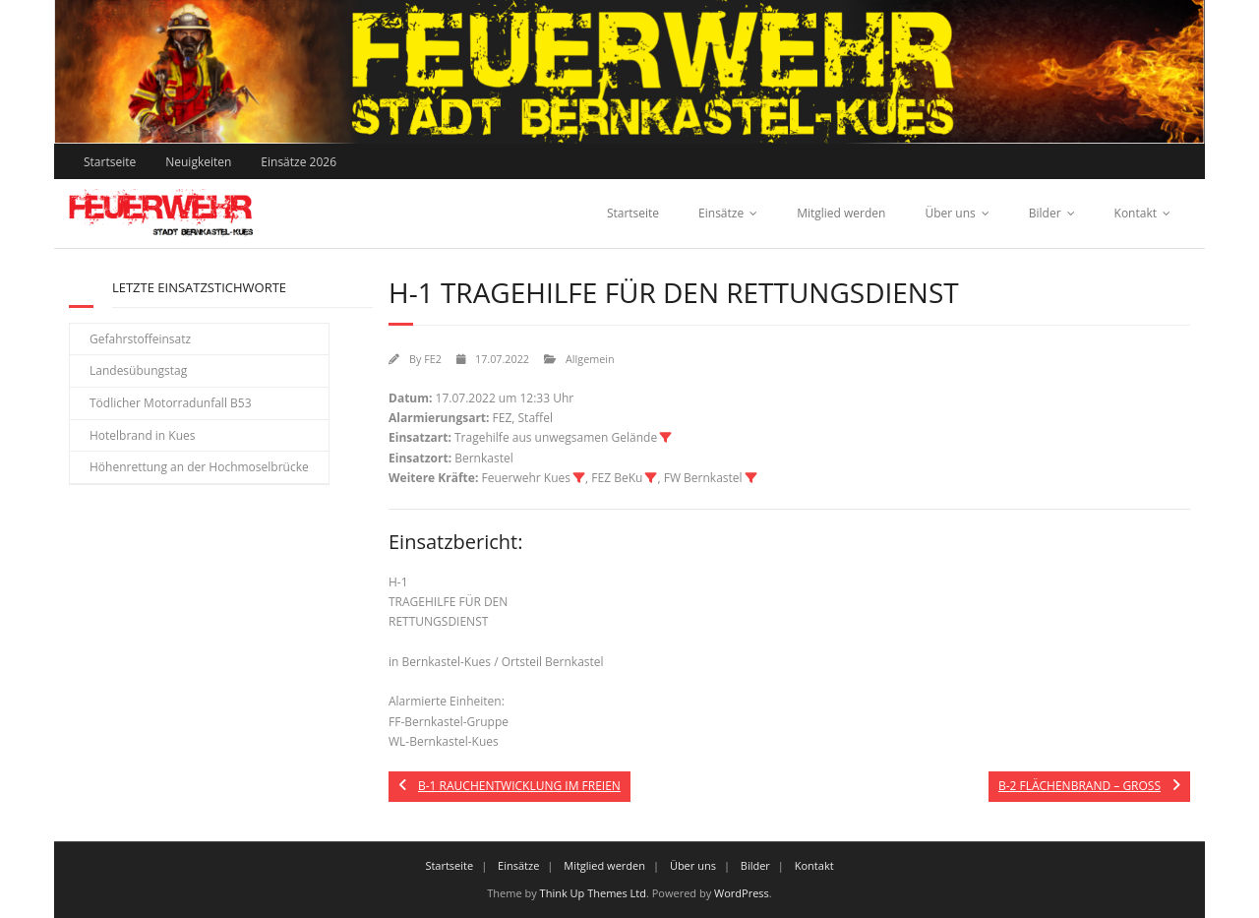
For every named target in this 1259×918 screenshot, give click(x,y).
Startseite (110, 161)
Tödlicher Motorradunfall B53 (171, 403)
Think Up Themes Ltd (593, 893)
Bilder (1045, 213)
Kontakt (1135, 213)
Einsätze (721, 213)
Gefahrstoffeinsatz (140, 339)
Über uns (950, 213)
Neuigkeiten (198, 161)
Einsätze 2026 (298, 161)
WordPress (741, 893)
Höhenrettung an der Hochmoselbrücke (199, 467)
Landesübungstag (138, 370)
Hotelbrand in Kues (143, 435)
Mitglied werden (841, 213)
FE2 (433, 358)
